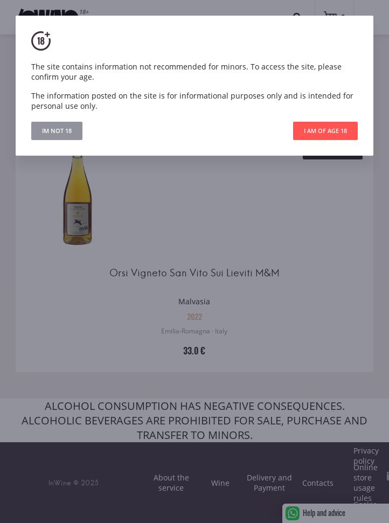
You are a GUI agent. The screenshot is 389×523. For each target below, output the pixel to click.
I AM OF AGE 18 (325, 131)
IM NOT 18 (57, 131)
